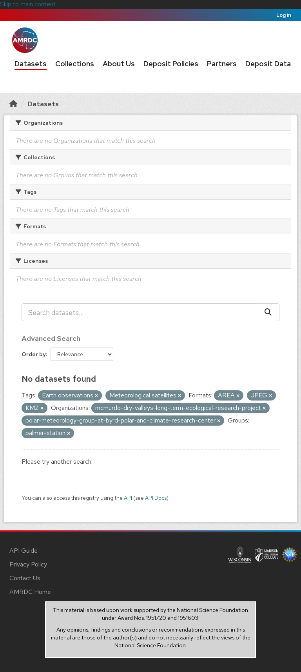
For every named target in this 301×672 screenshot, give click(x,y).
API (128, 497)
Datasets (31, 63)
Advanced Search (51, 338)
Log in (283, 15)
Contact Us (24, 578)
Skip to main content (28, 4)
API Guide (23, 550)
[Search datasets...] (140, 312)
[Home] (13, 103)
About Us (119, 63)
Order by (34, 354)
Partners (222, 63)
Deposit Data (268, 63)
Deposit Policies (170, 63)
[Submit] (268, 312)
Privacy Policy (28, 564)
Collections (74, 63)
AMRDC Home (30, 592)
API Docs (156, 497)
